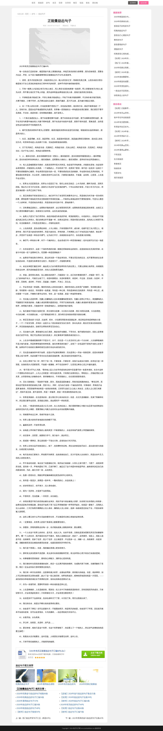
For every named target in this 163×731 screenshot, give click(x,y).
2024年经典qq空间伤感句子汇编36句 (128, 145)
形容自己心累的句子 (122, 35)
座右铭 (95, 3)
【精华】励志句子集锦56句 (28, 712)
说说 (81, 3)
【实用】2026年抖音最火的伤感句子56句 (130, 58)
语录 (60, 3)
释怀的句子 (118, 40)
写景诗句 (117, 173)
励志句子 (41, 14)
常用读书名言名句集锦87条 (125, 127)
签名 (88, 3)
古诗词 (68, 3)
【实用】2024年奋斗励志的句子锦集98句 (130, 131)
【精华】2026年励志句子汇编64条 (75, 701)
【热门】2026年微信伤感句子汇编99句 (129, 63)
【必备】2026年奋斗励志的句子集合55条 (78, 694)
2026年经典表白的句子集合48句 (127, 21)
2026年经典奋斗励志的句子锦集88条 (32, 694)
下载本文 (73, 26)
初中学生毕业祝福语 (122, 118)
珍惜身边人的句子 (121, 95)
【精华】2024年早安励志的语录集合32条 (130, 141)
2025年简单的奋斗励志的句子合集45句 (87, 718)
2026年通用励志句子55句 (27, 701)
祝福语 (40, 3)
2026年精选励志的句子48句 (28, 708)
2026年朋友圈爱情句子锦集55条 (127, 77)
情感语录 (117, 168)
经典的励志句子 (120, 31)
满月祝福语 (118, 178)
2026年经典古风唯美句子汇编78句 (127, 68)
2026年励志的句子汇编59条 (28, 705)
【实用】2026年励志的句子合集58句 (76, 697)
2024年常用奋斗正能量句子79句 (127, 136)
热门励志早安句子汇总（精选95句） (37, 718)
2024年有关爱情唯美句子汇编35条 (127, 122)
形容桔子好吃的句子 (122, 26)
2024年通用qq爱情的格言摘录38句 (127, 150)
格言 (75, 3)
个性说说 (117, 154)
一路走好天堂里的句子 (123, 91)
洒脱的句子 (118, 49)
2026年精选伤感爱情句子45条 (126, 81)
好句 (48, 3)
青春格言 (117, 164)
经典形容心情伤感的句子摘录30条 (127, 54)
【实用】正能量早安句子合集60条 (127, 108)
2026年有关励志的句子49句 (72, 705)
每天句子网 (76, 728)
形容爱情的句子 (120, 45)
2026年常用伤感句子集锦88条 (126, 86)
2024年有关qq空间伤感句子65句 (127, 113)
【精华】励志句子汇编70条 (72, 712)
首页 (33, 3)
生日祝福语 (118, 159)
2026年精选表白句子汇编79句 (126, 17)
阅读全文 (66, 26)
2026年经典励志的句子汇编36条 (30, 697)
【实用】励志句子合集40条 (72, 708)
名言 (54, 3)
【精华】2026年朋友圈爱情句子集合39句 (130, 72)
